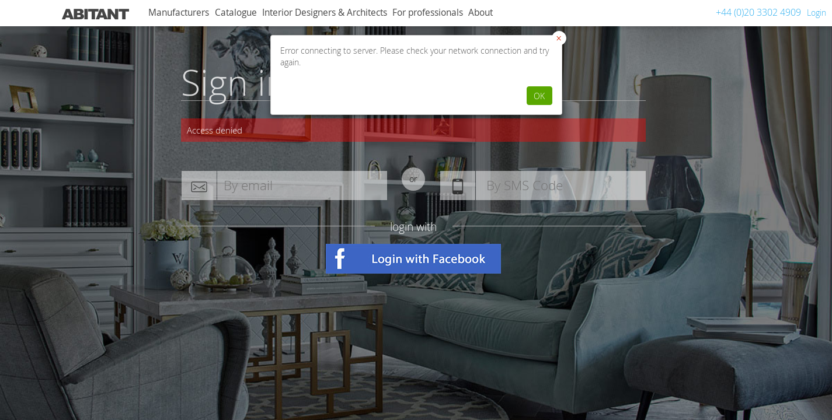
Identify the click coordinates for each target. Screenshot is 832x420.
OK (539, 96)
